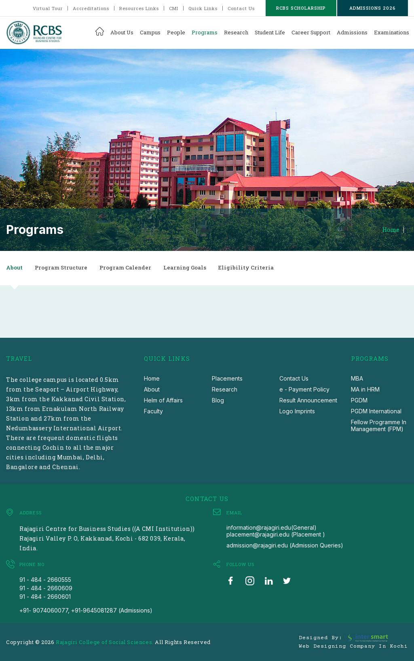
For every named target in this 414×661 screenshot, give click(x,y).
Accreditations (91, 8)
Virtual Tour (48, 8)
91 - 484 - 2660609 (45, 588)
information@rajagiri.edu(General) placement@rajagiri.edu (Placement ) (275, 531)
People (176, 32)
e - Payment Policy (304, 389)
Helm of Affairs (163, 400)
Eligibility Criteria (246, 267)
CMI (173, 8)
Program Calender (125, 267)
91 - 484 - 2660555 (45, 579)
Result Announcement (308, 400)
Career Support (310, 32)
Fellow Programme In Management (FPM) (378, 425)
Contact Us (241, 8)
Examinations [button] (391, 32)
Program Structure (61, 267)
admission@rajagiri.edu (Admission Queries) (284, 545)
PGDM (359, 400)
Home (390, 230)
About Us (121, 32)
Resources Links (139, 8)
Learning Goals (184, 267)
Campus (150, 32)
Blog (218, 400)
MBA (357, 378)
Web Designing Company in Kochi (353, 646)
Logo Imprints (297, 411)
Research (236, 32)
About (14, 267)
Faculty (153, 411)
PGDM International (376, 411)
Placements (227, 378)
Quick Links (203, 8)
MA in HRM (365, 389)
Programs (205, 32)
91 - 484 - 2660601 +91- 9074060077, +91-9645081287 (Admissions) (85, 603)
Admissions (352, 32)
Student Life (270, 32)
